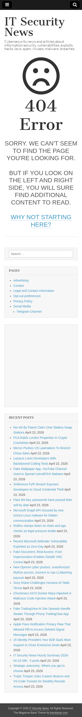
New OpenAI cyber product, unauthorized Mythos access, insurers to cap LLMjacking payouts (42, 572)
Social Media (22, 306)
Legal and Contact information (33, 290)
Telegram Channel (29, 311)
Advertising (20, 280)
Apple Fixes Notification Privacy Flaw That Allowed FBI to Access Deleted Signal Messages (41, 629)
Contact (18, 285)
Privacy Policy (22, 301)
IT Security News (34, 27)
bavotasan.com (59, 712)
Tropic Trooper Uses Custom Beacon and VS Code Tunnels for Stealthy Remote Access (41, 681)
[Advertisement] (41, 365)
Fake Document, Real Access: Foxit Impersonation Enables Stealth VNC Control (37, 557)
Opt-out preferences (27, 296)
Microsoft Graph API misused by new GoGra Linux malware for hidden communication (38, 515)
